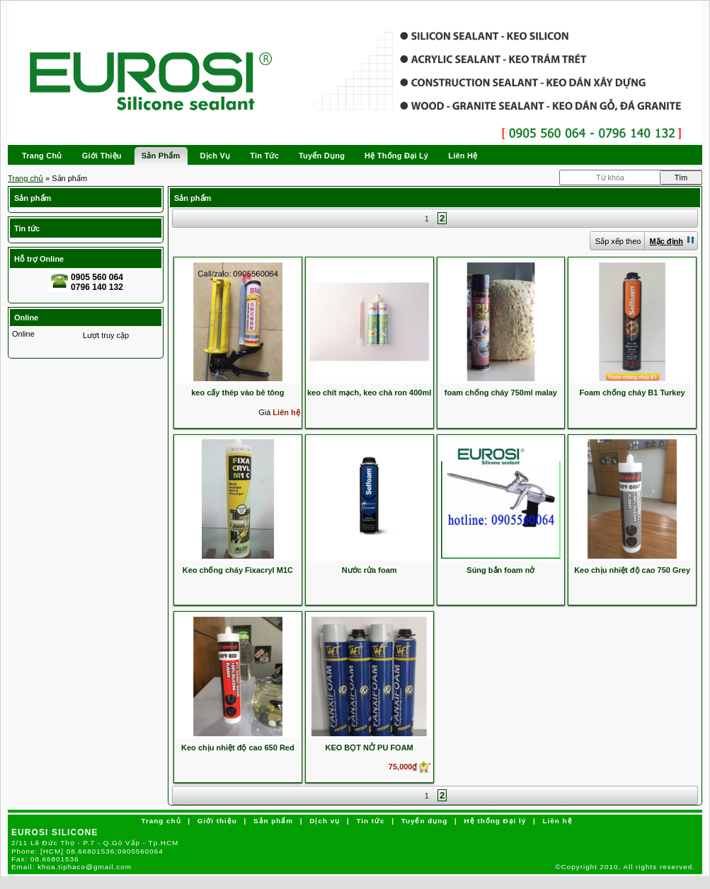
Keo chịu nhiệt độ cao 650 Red (237, 747)
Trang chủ (25, 178)
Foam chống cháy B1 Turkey (632, 392)
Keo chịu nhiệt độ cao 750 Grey (632, 570)
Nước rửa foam (369, 570)
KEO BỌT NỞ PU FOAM (369, 747)
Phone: (87, 851)
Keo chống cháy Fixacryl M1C (238, 570)
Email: (71, 867)
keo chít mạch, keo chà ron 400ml (369, 392)
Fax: (45, 859)
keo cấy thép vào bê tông (237, 392)
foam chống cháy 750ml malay (501, 392)
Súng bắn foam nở (500, 570)
